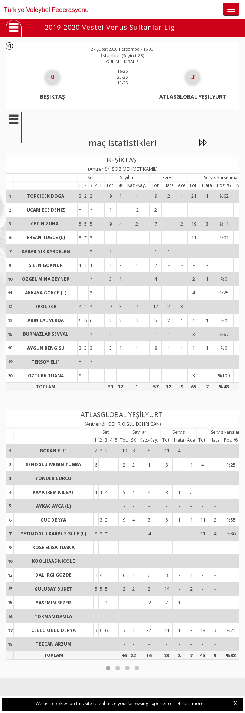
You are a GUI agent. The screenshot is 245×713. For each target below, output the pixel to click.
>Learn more (189, 703)
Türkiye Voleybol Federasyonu (46, 9)
